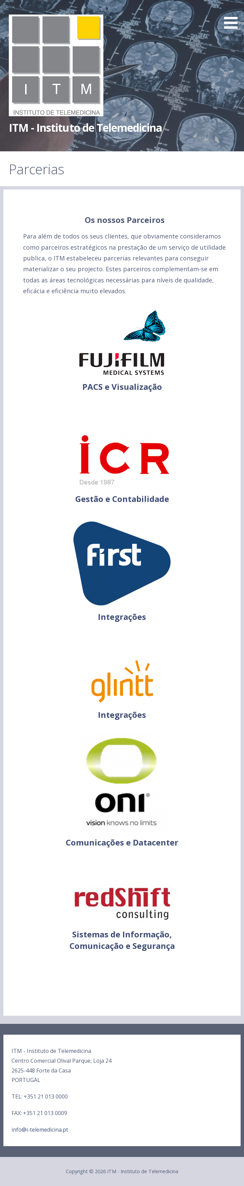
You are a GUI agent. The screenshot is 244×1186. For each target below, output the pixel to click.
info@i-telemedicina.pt (40, 1129)
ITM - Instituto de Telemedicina (85, 127)
